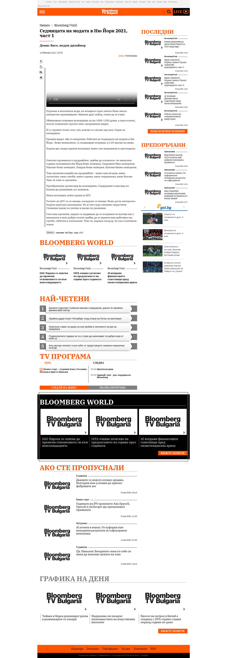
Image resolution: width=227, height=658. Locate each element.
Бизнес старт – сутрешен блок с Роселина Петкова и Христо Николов (63, 370)
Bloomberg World (77, 242)
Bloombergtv (62, 2)
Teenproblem (109, 2)
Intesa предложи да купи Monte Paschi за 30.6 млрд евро (174, 44)
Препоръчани (163, 144)
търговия (60, 232)
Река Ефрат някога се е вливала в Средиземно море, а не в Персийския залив (164, 218)
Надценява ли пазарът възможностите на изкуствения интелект (113, 619)
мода (76, 232)
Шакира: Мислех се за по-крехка (164, 234)
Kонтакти (140, 648)
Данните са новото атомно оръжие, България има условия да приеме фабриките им (100, 483)
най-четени (64, 298)
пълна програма (113, 387)
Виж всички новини (167, 131)
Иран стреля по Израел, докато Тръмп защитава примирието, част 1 (175, 64)
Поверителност (104, 655)
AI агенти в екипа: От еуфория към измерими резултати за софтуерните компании (175, 178)
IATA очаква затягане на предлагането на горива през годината (113, 442)
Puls (102, 2)
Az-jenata (95, 2)
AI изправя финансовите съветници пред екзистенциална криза (172, 101)
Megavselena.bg (44, 6)
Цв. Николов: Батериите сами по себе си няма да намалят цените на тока (103, 553)
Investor (49, 2)
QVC (81, 232)
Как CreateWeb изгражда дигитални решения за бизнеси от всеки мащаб (175, 195)
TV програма (65, 356)
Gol (83, 2)
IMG (42, 2)
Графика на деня (74, 578)
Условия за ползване (87, 655)
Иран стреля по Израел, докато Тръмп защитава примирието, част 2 (175, 82)
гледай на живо (63, 387)
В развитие (81, 475)
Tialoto (88, 2)
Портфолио (110, 648)
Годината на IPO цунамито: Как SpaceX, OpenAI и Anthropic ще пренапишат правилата (103, 506)
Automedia (119, 2)
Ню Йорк (68, 232)
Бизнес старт (82, 499)
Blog (149, 2)
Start (153, 2)
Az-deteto (142, 2)
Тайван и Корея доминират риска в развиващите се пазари (65, 617)
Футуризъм (81, 523)
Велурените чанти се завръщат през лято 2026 (163, 250)
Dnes (55, 2)
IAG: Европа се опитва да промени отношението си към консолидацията (65, 442)
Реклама (93, 648)
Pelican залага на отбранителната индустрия (172, 116)
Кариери (77, 648)
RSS (153, 648)
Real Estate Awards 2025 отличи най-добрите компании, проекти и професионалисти (174, 160)
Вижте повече (173, 453)
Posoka (159, 2)
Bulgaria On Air (74, 2)
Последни (157, 31)
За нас (126, 648)
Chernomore (172, 2)
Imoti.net (128, 2)
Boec (165, 2)
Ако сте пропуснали (82, 467)
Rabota (135, 2)
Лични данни (117, 655)
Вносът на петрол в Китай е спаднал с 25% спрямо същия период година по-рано (161, 619)
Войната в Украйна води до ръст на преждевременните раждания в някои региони (163, 268)
